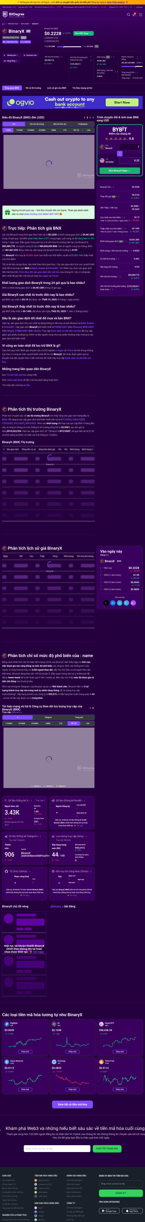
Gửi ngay (79, 826)
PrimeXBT (53, 268)
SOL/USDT (19, 423)
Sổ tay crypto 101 (9, 1184)
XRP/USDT (30, 423)
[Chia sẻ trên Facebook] (113, 603)
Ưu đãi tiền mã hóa (9, 1204)
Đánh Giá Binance (74, 1192)
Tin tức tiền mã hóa (16, 375)
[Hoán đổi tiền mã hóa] (119, 153)
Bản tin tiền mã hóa (10, 1188)
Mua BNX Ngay (83, 33)
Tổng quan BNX (12, 88)
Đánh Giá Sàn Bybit (74, 1180)
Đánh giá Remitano (74, 1196)
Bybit (34, 268)
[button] (134, 14)
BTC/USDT (66, 419)
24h (108, 57)
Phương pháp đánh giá (76, 1216)
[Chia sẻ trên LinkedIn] (119, 603)
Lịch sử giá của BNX (57, 88)
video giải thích (15, 380)
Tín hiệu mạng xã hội (82, 88)
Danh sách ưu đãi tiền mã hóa (66, 331)
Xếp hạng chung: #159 (11, 37)
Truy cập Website (63, 840)
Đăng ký (121, 1193)
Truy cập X (40, 800)
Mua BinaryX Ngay (120, 170)
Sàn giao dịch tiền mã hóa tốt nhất (15, 1220)
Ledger (44, 276)
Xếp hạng (26, 24)
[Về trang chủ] (4, 24)
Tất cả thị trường (33, 88)
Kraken (41, 268)
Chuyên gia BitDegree (75, 1212)
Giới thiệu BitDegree (74, 1208)
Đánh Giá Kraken (73, 1184)
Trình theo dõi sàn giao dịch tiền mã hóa (39, 272)
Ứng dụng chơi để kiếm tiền (13, 1208)
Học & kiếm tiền (8, 1180)
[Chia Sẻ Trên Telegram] (126, 603)
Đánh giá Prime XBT (75, 1188)
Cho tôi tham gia (107, 1148)
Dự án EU (70, 1220)
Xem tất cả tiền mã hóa (72, 1104)
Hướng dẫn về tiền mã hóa (12, 1192)
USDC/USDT (78, 419)
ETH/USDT (7, 423)
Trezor (55, 276)
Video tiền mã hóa (9, 1200)
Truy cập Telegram (17, 840)
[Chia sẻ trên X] (106, 603)
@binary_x (16, 712)
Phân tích (25, 1052)
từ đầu (27, 385)
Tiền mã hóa (14, 24)
